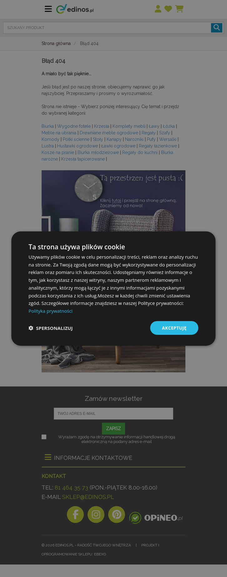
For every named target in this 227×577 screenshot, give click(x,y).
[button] (50, 328)
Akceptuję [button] (174, 328)
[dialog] (113, 288)
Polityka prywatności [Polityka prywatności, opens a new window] (50, 311)
